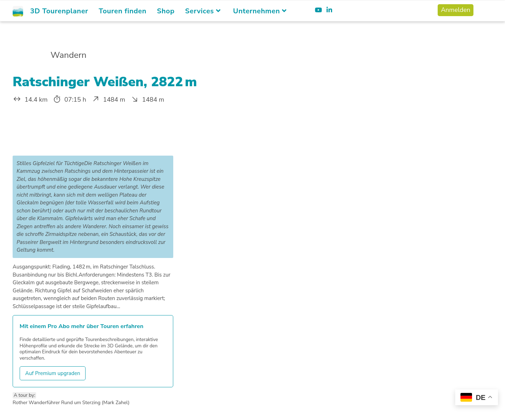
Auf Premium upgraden (52, 373)
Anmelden (455, 10)
